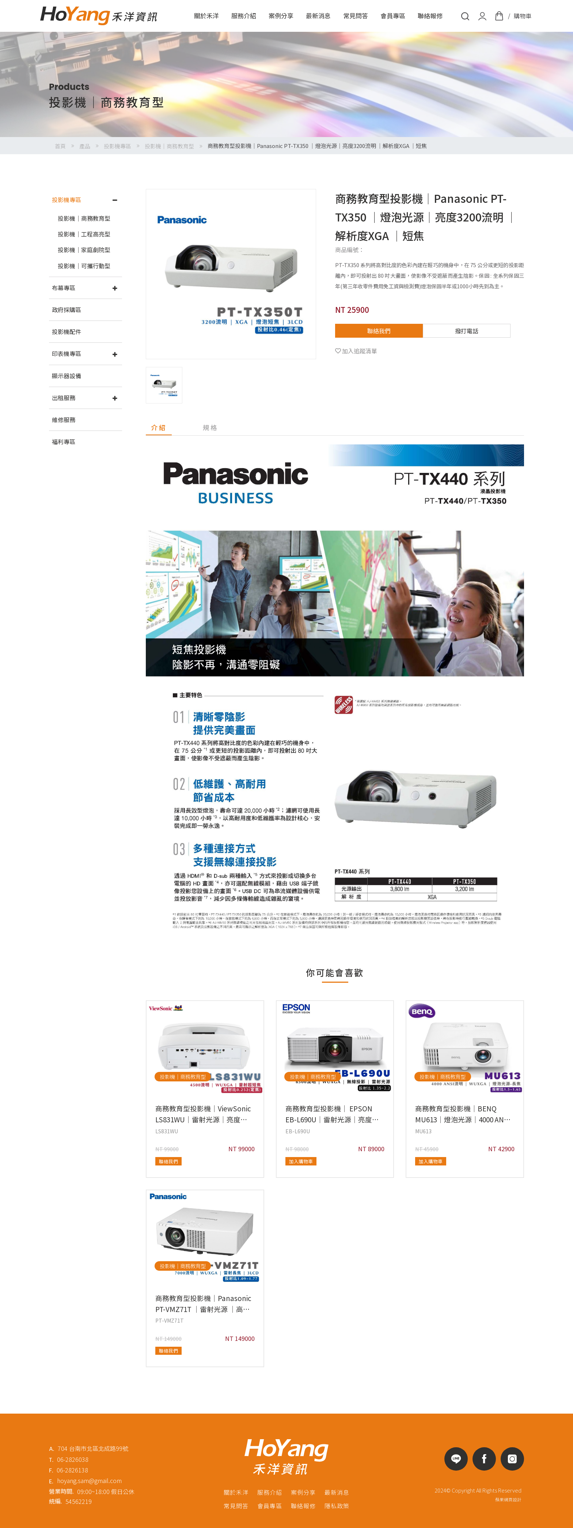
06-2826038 (72, 1459)
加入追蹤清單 (359, 350)
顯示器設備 (66, 375)
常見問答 (355, 15)
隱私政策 (337, 1505)
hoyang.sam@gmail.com (89, 1480)
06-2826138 (72, 1470)
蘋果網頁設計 (508, 1499)
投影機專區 (117, 146)
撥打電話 (466, 330)
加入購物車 (301, 1161)
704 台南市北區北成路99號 (93, 1448)
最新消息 (318, 15)
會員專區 (392, 15)
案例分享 (281, 15)
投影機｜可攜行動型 (84, 265)
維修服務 (63, 419)
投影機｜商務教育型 (169, 146)
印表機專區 (66, 353)
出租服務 (63, 397)
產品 (84, 146)
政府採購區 (66, 309)
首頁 (60, 146)
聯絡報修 (430, 15)
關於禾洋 (206, 15)
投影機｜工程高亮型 (84, 234)
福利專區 (63, 441)
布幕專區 (63, 287)
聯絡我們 (379, 330)
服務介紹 (243, 15)
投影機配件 (66, 331)
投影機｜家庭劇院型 (84, 249)
